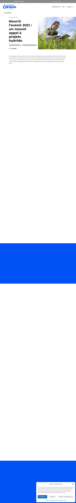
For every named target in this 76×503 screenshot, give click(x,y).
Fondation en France (19, 1)
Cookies (47, 500)
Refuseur (52, 496)
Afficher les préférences (66, 496)
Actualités (7, 13)
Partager (12, 48)
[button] (73, 484)
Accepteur (42, 496)
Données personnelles (53, 500)
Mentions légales (62, 500)
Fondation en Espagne (57, 1)
